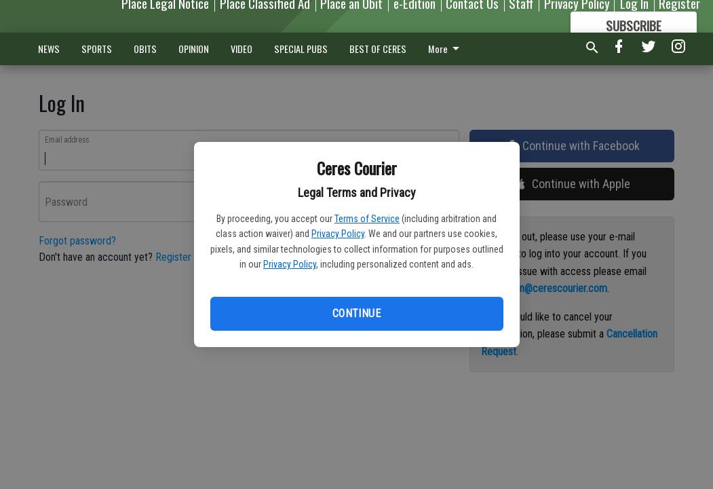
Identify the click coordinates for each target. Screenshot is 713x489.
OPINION (193, 48)
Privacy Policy (337, 233)
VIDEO (241, 48)
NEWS (49, 48)
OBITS (145, 48)
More (446, 48)
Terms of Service (367, 218)
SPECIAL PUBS (301, 48)
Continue (356, 313)
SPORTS (96, 48)
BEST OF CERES (377, 48)
